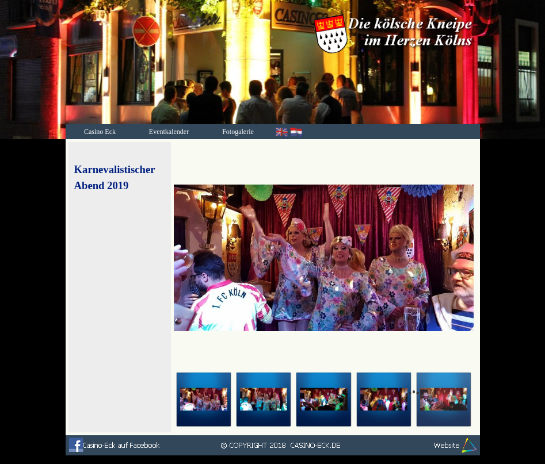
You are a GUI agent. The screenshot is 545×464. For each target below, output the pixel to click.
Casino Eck (100, 132)
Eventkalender (169, 132)
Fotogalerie (238, 132)
